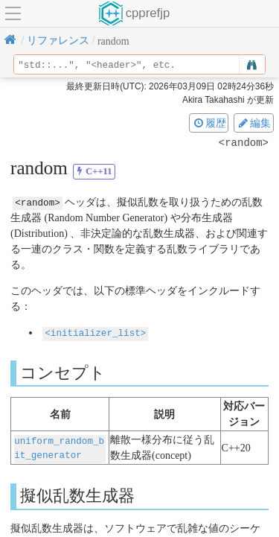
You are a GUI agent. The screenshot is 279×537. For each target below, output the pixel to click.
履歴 (209, 123)
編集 (254, 123)
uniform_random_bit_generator (59, 446)
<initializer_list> (95, 332)
